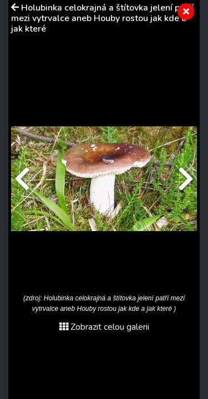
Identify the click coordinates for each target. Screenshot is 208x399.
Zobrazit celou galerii (104, 327)
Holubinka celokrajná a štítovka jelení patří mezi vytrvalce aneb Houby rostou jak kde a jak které (102, 18)
